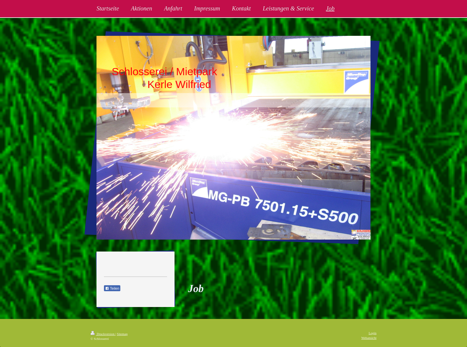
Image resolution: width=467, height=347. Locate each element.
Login (372, 333)
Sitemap (122, 334)
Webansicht (368, 338)
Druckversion (103, 334)
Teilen (112, 288)
